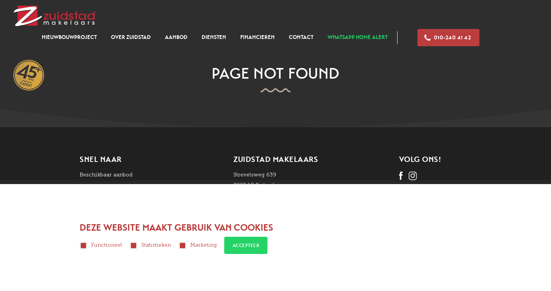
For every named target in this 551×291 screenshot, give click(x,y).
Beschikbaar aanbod (106, 175)
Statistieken (150, 245)
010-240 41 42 (447, 37)
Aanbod (176, 37)
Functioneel (101, 245)
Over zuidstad (131, 37)
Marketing (198, 245)
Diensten (214, 37)
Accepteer (246, 245)
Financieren (257, 37)
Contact (301, 37)
